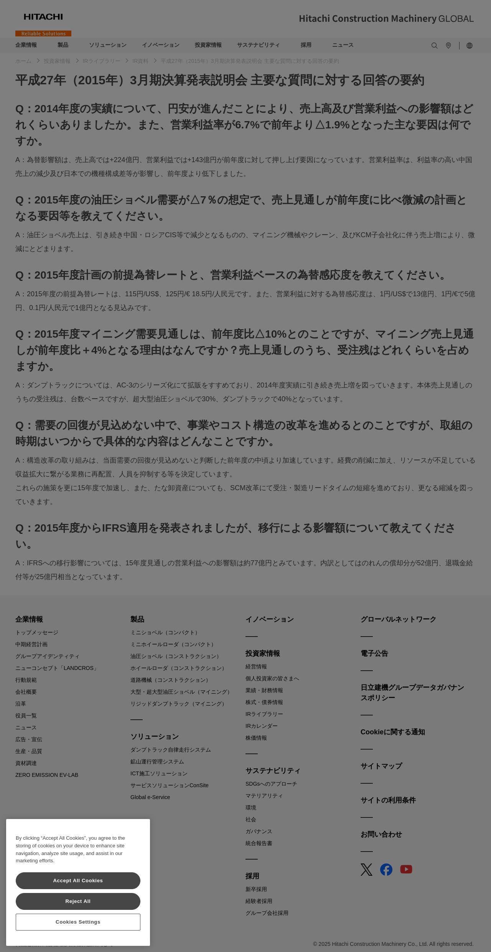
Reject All (78, 901)
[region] (78, 882)
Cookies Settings (78, 922)
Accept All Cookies (78, 880)
